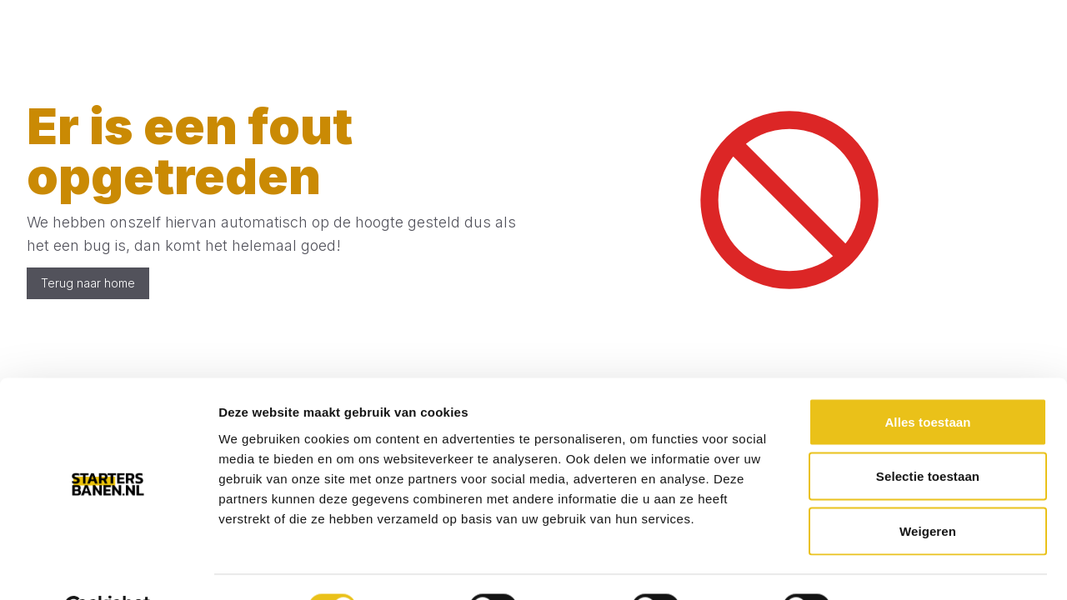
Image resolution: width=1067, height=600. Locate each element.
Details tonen (900, 567)
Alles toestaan (927, 381)
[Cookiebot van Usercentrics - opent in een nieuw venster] (108, 567)
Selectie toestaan (927, 436)
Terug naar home (88, 283)
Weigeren (927, 490)
